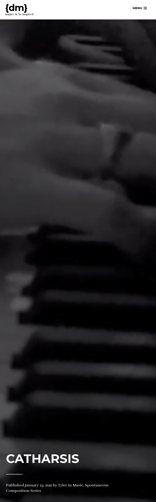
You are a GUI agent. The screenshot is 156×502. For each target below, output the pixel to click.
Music (78, 485)
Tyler (62, 485)
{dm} (16, 7)
